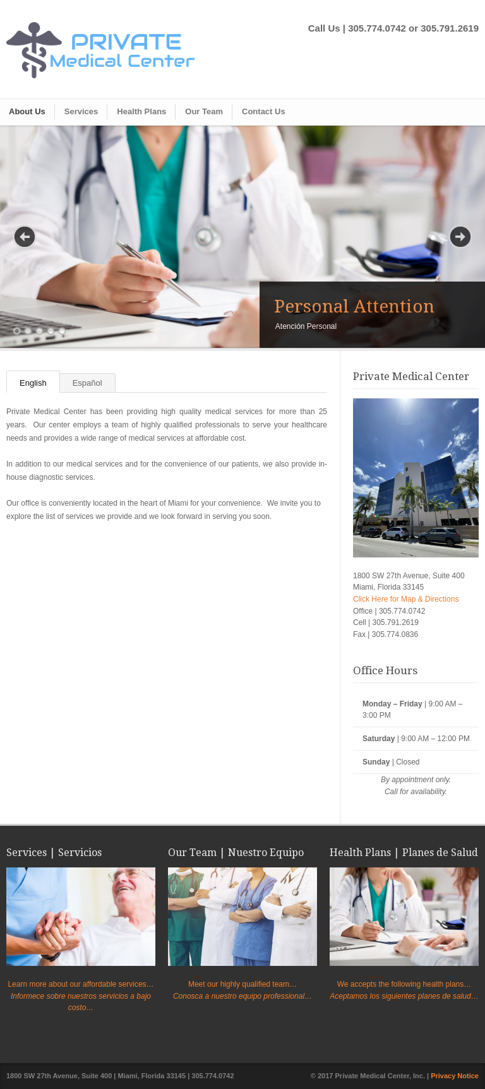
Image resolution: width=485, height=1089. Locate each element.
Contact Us (263, 111)
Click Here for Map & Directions (405, 599)
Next (460, 237)
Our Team (204, 111)
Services (81, 111)
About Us (27, 111)
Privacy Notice (455, 1076)
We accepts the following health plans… (404, 984)
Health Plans (141, 111)
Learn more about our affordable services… (80, 984)
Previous (25, 237)
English (33, 383)
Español (87, 383)
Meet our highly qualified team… (242, 984)
